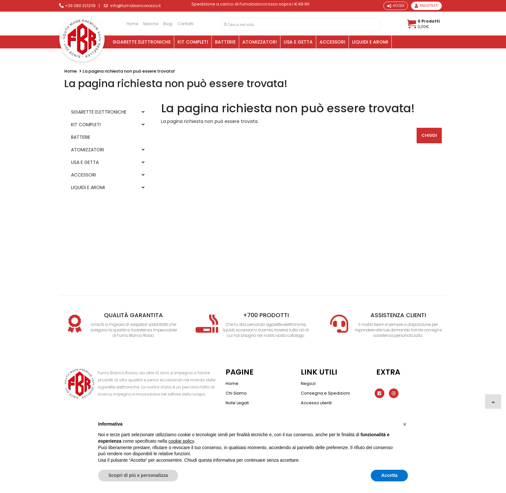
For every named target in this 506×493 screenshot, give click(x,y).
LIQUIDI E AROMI (370, 42)
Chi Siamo (236, 393)
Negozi (308, 383)
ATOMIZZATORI (259, 42)
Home (70, 71)
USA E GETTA (298, 42)
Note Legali (237, 403)
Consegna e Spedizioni (325, 393)
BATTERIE (225, 42)
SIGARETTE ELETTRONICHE (142, 42)
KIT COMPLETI (192, 42)
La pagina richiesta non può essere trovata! (129, 71)
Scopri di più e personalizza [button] (138, 475)
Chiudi (429, 135)
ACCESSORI (332, 42)
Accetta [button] (389, 475)
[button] (405, 424)
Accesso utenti (316, 403)
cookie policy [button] (181, 441)
